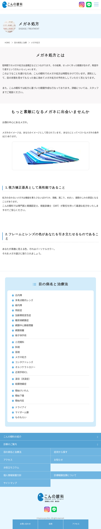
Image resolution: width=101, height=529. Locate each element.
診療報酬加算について (65, 475)
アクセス (7, 460)
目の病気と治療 (20, 42)
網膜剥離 (19, 330)
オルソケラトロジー (25, 367)
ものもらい (20, 417)
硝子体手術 (20, 335)
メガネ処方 (20, 357)
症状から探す (60, 452)
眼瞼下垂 (19, 395)
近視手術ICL (21, 372)
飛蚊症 (18, 310)
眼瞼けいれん (22, 390)
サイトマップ (10, 483)
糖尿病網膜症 (22, 320)
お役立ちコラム (11, 467)
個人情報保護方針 (12, 475)
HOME (7, 42)
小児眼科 (19, 342)
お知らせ (58, 460)
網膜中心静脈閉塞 (24, 325)
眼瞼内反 (19, 400)
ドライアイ (20, 407)
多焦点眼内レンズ (24, 300)
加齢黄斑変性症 (23, 315)
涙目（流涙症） (23, 379)
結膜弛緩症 (20, 384)
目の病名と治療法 (12, 452)
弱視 (17, 352)
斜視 (17, 347)
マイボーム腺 (22, 412)
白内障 (18, 295)
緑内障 (18, 305)
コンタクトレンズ (24, 362)
